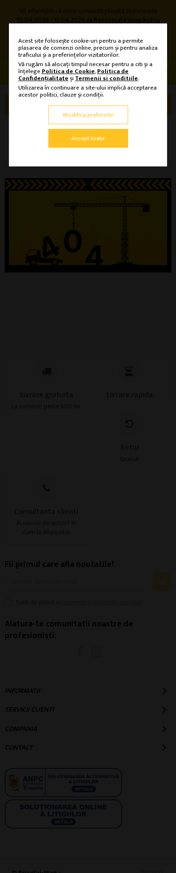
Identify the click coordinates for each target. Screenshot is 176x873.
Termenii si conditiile (106, 78)
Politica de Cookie (68, 71)
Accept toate (88, 138)
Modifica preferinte (88, 115)
